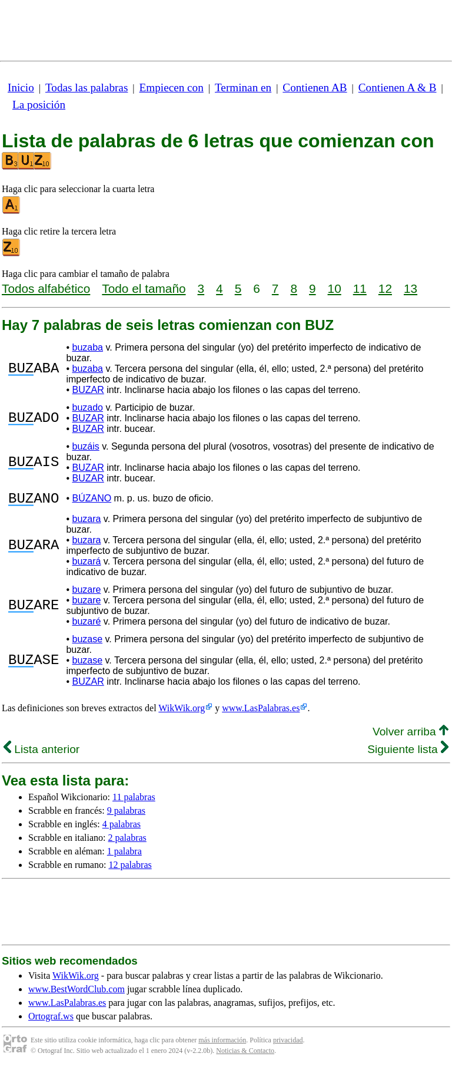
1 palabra (124, 855)
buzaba (87, 347)
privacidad (288, 1043)
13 (410, 288)
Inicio (21, 87)
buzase (87, 643)
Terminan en (243, 87)
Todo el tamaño (143, 288)
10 (334, 288)
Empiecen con (171, 87)
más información (222, 1043)
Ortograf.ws (51, 1020)
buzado (87, 407)
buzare (86, 593)
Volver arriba (410, 735)
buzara (86, 522)
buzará (86, 565)
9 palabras (126, 814)
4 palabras (121, 828)
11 (360, 288)
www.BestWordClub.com (76, 993)
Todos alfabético (46, 288)
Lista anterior (41, 753)
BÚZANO (91, 500)
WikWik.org (181, 711)
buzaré (86, 625)
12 (385, 288)
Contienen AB (314, 87)
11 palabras (133, 800)
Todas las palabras (86, 87)
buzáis (85, 446)
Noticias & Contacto (245, 1054)
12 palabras (129, 868)
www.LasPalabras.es (261, 711)
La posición (38, 104)
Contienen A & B (397, 87)
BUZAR (88, 390)
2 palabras (127, 841)
